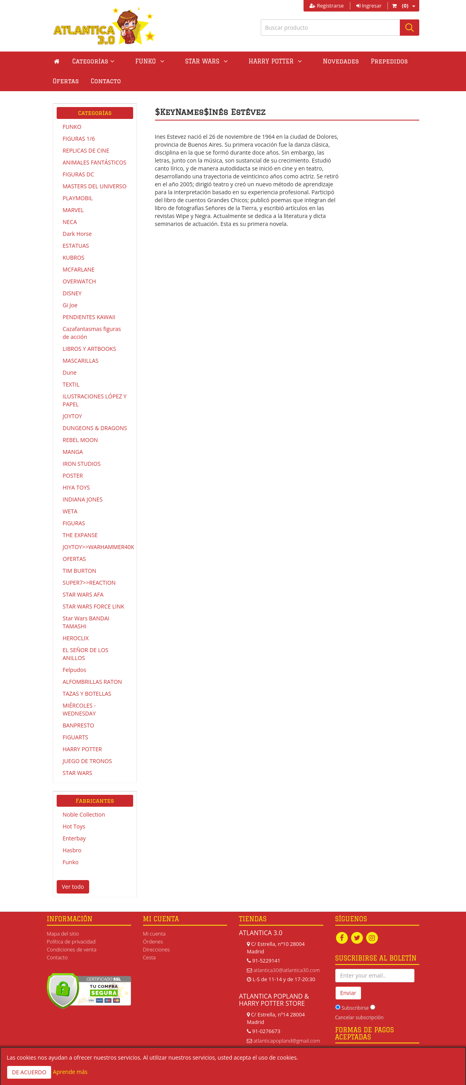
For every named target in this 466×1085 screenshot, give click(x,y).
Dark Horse (77, 233)
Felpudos (74, 670)
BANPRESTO (78, 725)
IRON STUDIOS (82, 463)
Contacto (68, 81)
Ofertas (396, 61)
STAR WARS (77, 773)
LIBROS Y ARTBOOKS (89, 348)
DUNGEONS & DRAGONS (95, 428)
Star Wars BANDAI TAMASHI (86, 622)
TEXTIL (71, 384)
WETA (70, 511)
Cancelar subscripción (359, 1017)
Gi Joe (70, 305)
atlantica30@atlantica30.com (286, 970)
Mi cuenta (154, 933)
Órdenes (153, 941)
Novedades (304, 61)
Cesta (149, 957)
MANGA (73, 451)
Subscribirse (355, 1008)
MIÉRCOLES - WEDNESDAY (79, 709)
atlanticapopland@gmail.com (286, 1040)
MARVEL (73, 210)
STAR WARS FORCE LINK (93, 606)
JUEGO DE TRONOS (87, 761)
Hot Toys (74, 826)
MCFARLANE (79, 269)
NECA (70, 222)
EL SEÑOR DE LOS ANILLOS (85, 654)
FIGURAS (74, 523)
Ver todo (73, 886)
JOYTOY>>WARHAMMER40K (98, 547)
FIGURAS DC (78, 174)
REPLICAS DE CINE (86, 150)
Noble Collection (84, 814)
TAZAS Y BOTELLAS (87, 693)
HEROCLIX (76, 638)
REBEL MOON (80, 440)
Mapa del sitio (63, 933)
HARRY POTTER (82, 749)
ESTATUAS (76, 245)
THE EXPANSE (80, 535)
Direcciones (156, 949)
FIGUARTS (75, 737)
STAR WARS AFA (83, 594)
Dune (69, 372)
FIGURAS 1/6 (79, 138)
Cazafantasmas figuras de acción (92, 333)
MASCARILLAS (81, 360)
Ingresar (369, 5)
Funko (70, 862)
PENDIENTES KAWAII (89, 317)
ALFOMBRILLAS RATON (92, 681)
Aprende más (70, 1071)
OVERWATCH (79, 281)
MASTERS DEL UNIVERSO (94, 186)
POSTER (73, 475)
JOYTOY (72, 416)
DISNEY (72, 293)
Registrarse (326, 5)
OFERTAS (74, 559)
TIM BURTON (79, 570)
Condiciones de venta (71, 949)
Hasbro (72, 850)
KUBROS (73, 257)
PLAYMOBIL (78, 198)
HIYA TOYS (76, 487)
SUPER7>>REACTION (89, 582)
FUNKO (72, 126)
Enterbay (74, 838)
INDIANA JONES (83, 499)
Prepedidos (352, 61)
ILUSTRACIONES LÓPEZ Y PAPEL (94, 400)
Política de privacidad (71, 941)
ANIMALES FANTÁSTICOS (94, 162)
